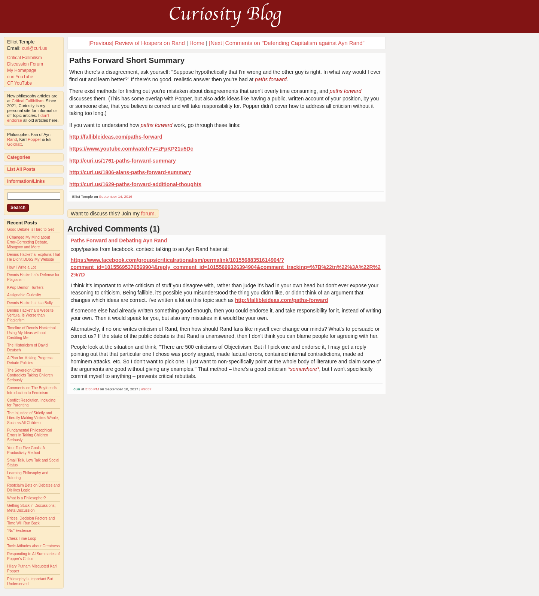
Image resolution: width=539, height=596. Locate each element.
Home (196, 43)
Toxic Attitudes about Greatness (33, 546)
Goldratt (14, 144)
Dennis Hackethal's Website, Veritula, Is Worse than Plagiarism (31, 315)
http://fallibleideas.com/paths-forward (115, 137)
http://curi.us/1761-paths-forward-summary (122, 161)
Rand (12, 139)
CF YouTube (19, 83)
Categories (18, 157)
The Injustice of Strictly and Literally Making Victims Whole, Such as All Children (33, 418)
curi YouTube (20, 76)
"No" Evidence (19, 531)
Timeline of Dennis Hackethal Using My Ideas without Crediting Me (31, 333)
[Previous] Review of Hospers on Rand (136, 43)
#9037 (146, 389)
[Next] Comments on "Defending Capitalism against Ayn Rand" (287, 43)
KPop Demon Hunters (25, 287)
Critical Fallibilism (24, 57)
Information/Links (26, 181)
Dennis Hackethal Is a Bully (30, 303)
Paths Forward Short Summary (127, 60)
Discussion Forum (25, 64)
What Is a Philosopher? (26, 498)
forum (148, 214)
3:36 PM (92, 389)
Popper (34, 139)
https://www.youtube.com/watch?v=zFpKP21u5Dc (131, 149)
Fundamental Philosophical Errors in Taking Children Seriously (29, 435)
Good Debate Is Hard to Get (30, 229)
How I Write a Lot (21, 267)
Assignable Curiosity (24, 295)
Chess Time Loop (21, 538)
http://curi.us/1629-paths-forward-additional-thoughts (135, 184)
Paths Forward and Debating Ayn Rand (118, 240)
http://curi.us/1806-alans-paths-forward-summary (130, 172)
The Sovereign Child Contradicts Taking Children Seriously (30, 375)
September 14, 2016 (116, 196)
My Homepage (21, 70)
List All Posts (21, 169)
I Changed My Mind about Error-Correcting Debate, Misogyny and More (28, 242)
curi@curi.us (34, 48)
